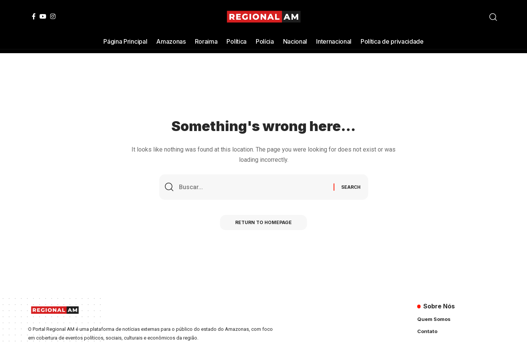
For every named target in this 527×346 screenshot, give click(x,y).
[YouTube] (43, 16)
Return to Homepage (263, 222)
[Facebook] (34, 16)
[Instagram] (52, 16)
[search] (493, 17)
